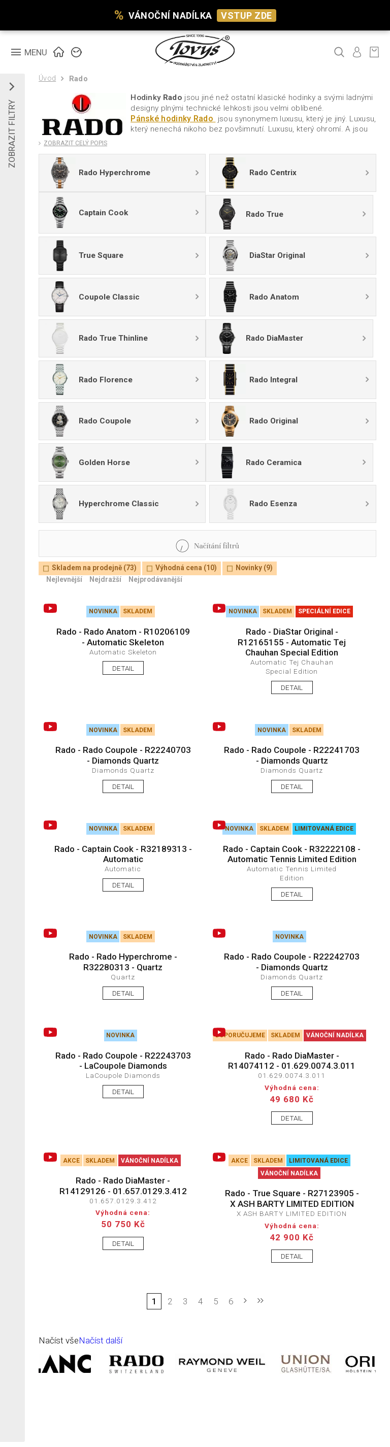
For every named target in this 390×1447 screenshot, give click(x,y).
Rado (78, 79)
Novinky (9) (254, 568)
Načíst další (100, 1340)
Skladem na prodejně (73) (94, 568)
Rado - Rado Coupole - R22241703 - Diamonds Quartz (292, 755)
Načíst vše (59, 1340)
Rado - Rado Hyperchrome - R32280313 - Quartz (123, 961)
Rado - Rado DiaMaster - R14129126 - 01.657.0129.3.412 (123, 1185)
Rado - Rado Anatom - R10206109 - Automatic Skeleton (123, 637)
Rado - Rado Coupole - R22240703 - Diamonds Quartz (123, 755)
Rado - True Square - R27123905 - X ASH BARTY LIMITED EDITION (292, 1198)
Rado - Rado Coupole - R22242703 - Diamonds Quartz (292, 961)
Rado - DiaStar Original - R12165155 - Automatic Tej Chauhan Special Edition (292, 642)
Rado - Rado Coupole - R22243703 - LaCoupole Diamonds (123, 1060)
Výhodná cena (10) (186, 568)
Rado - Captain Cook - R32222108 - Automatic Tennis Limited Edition (292, 854)
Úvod (47, 78)
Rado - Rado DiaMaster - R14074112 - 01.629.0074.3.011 (291, 1060)
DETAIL (123, 668)
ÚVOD (58, 51)
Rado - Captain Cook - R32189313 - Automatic (123, 854)
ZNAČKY (76, 51)
